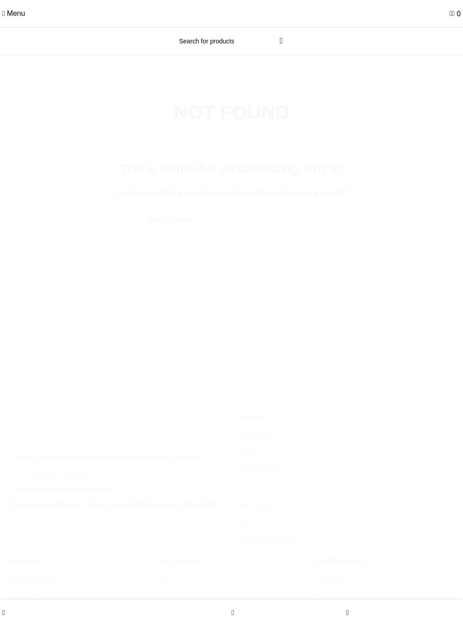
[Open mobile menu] (13, 13)
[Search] (231, 41)
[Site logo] (231, 13)
